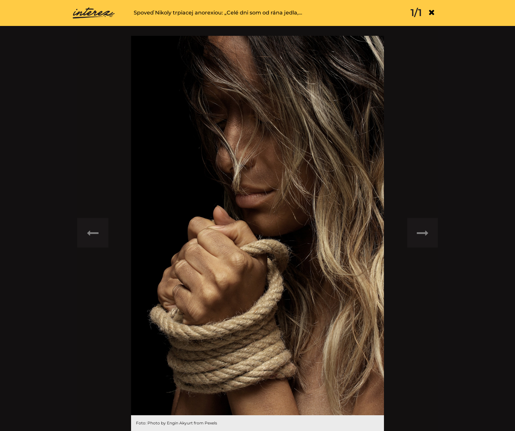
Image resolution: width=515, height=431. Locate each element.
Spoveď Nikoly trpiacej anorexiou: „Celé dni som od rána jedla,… (218, 13)
